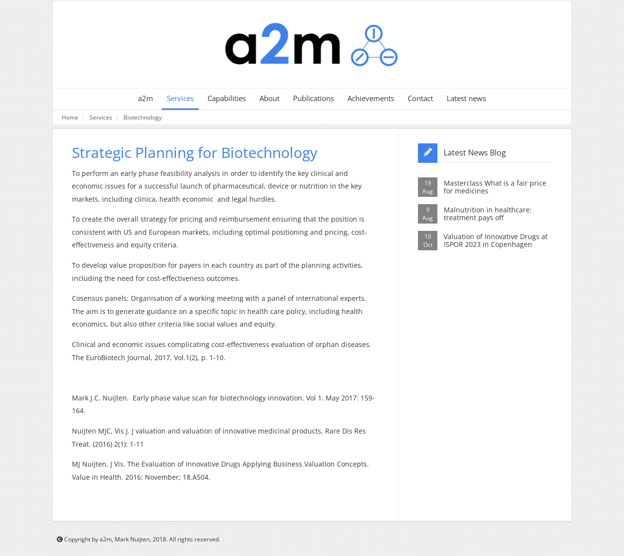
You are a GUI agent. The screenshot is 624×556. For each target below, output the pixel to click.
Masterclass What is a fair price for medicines (495, 187)
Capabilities (227, 98)
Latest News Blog (475, 152)
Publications (313, 98)
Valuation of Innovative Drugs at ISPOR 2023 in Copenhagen (496, 240)
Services (180, 98)
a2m (145, 98)
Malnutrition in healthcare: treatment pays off (488, 214)
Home (70, 117)
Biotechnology (142, 117)
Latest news (466, 98)
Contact (420, 98)
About (269, 98)
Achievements (370, 98)
